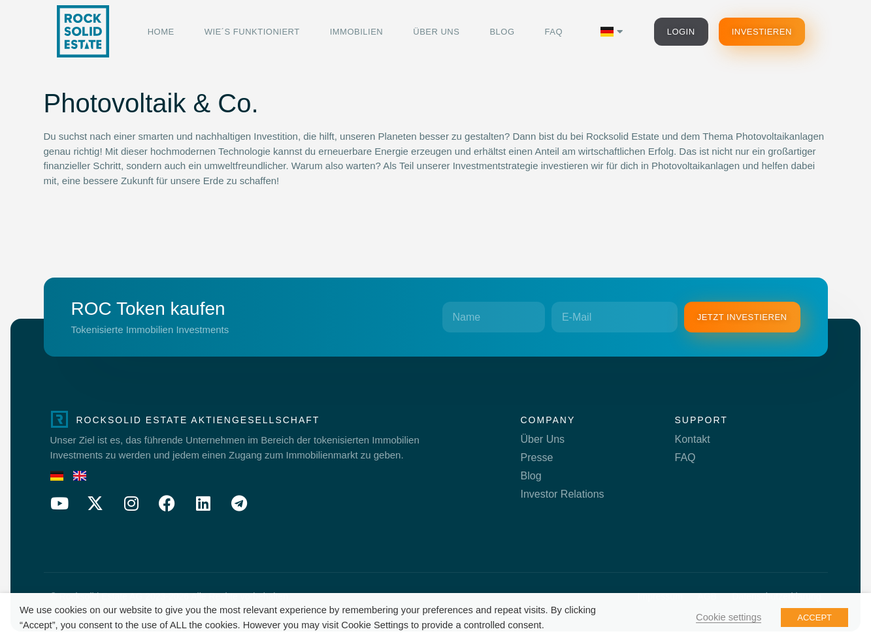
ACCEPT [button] (814, 617)
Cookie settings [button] (728, 617)
